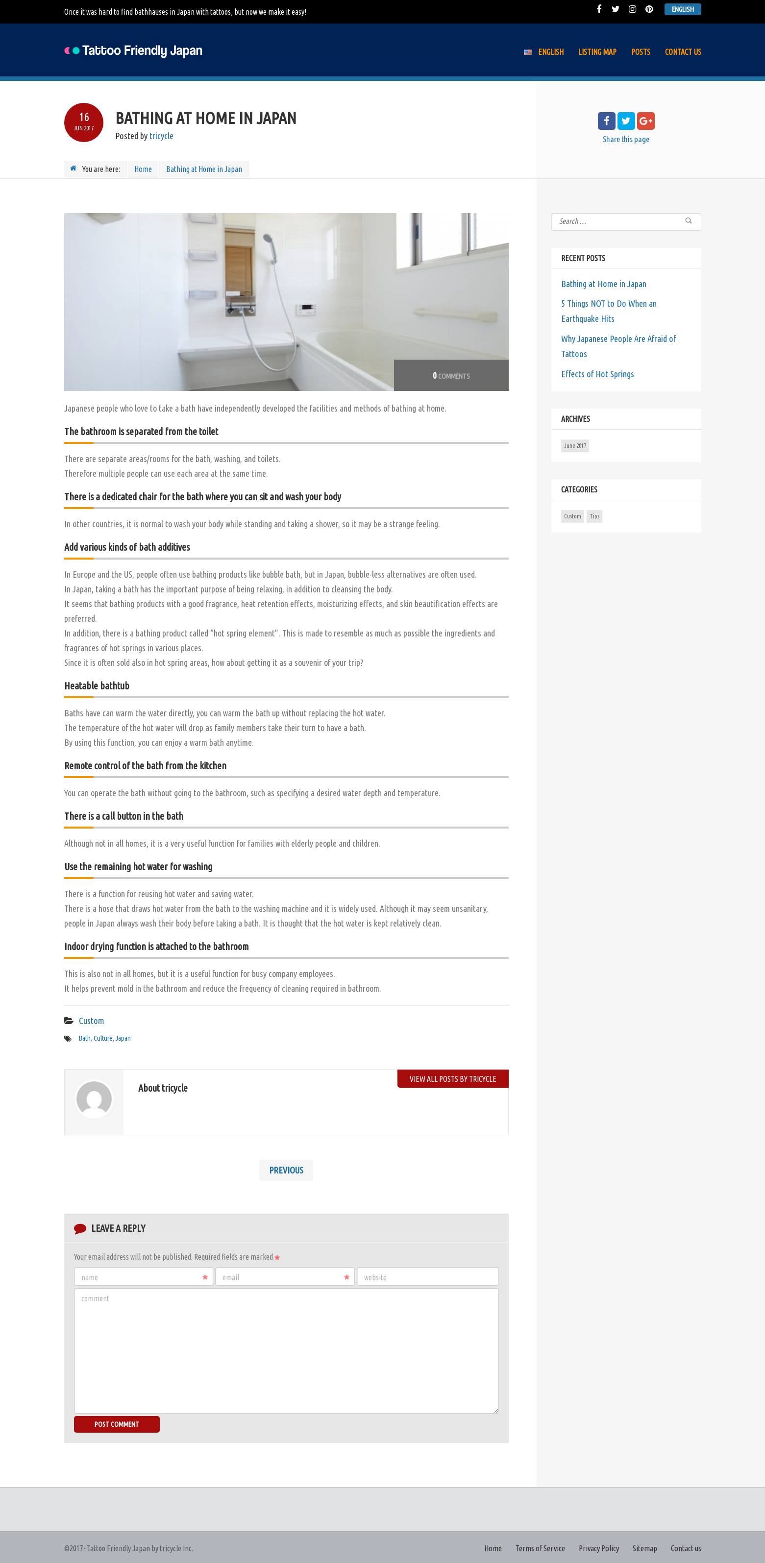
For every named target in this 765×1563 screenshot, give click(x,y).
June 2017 (575, 442)
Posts (640, 52)
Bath (84, 1037)
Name (144, 1275)
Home (143, 168)
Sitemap (645, 1546)
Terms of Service (541, 1546)
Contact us (683, 52)
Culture (102, 1037)
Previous (286, 1168)
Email (285, 1275)
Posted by (144, 136)
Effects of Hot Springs (597, 370)
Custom (91, 1019)
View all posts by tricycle (453, 1076)
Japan (121, 1037)
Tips (594, 512)
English (683, 9)
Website (375, 1275)
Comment (95, 1296)
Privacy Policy (599, 1546)
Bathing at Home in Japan (603, 282)
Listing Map (597, 52)
